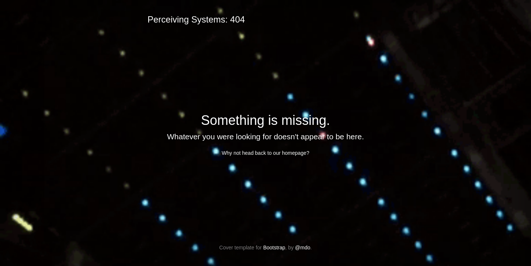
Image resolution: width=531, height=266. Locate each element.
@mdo (302, 247)
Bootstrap (274, 247)
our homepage (289, 153)
